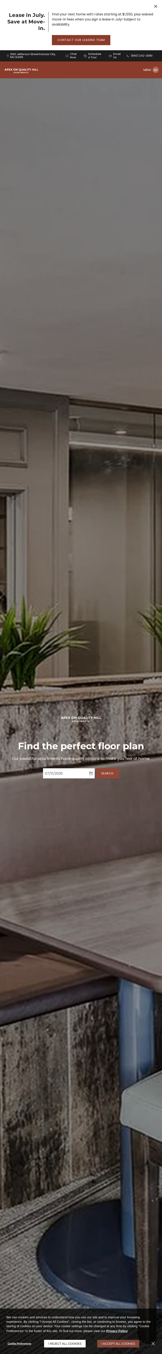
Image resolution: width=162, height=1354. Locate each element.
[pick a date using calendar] (91, 773)
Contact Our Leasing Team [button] (81, 40)
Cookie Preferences (19, 1343)
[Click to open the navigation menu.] (151, 69)
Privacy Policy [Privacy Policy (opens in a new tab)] (117, 1331)
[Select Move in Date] (65, 773)
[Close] (153, 1343)
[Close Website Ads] (156, 6)
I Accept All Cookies (118, 1343)
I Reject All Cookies (65, 1343)
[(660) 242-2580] (139, 55)
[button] (72, 55)
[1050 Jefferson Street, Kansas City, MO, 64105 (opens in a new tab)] (35, 56)
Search (107, 773)
